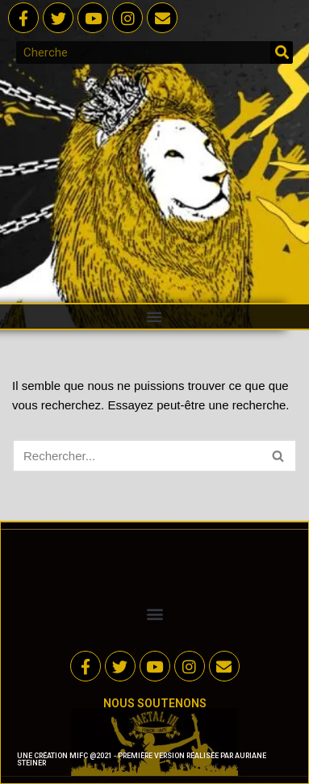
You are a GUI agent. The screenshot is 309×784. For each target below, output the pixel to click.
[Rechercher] (281, 52)
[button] (154, 316)
